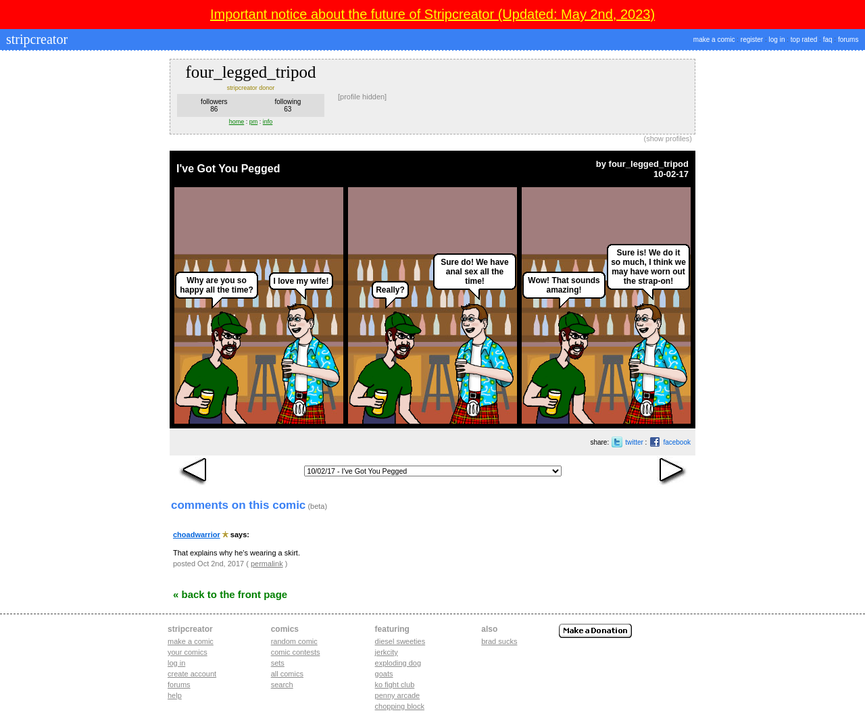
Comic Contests (295, 652)
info (268, 121)
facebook (677, 442)
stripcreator (35, 39)
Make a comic (191, 641)
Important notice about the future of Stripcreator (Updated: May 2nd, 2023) (432, 14)
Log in (176, 663)
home (237, 121)
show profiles (667, 138)
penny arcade (397, 695)
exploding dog (398, 663)
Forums (179, 684)
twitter (634, 442)
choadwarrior (196, 534)
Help (175, 695)
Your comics (187, 652)
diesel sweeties (400, 641)
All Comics (287, 674)
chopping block (399, 706)
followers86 (214, 105)
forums (848, 39)
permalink (267, 564)
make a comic (714, 39)
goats (384, 674)
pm (253, 121)
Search (282, 684)
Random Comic (294, 641)
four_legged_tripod (649, 164)
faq (828, 39)
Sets (278, 663)
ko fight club (395, 684)
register (752, 39)
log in (777, 39)
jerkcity (386, 652)
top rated (804, 39)
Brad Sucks (499, 641)
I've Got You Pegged (228, 168)
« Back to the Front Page (230, 594)
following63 (287, 105)
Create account (192, 674)
